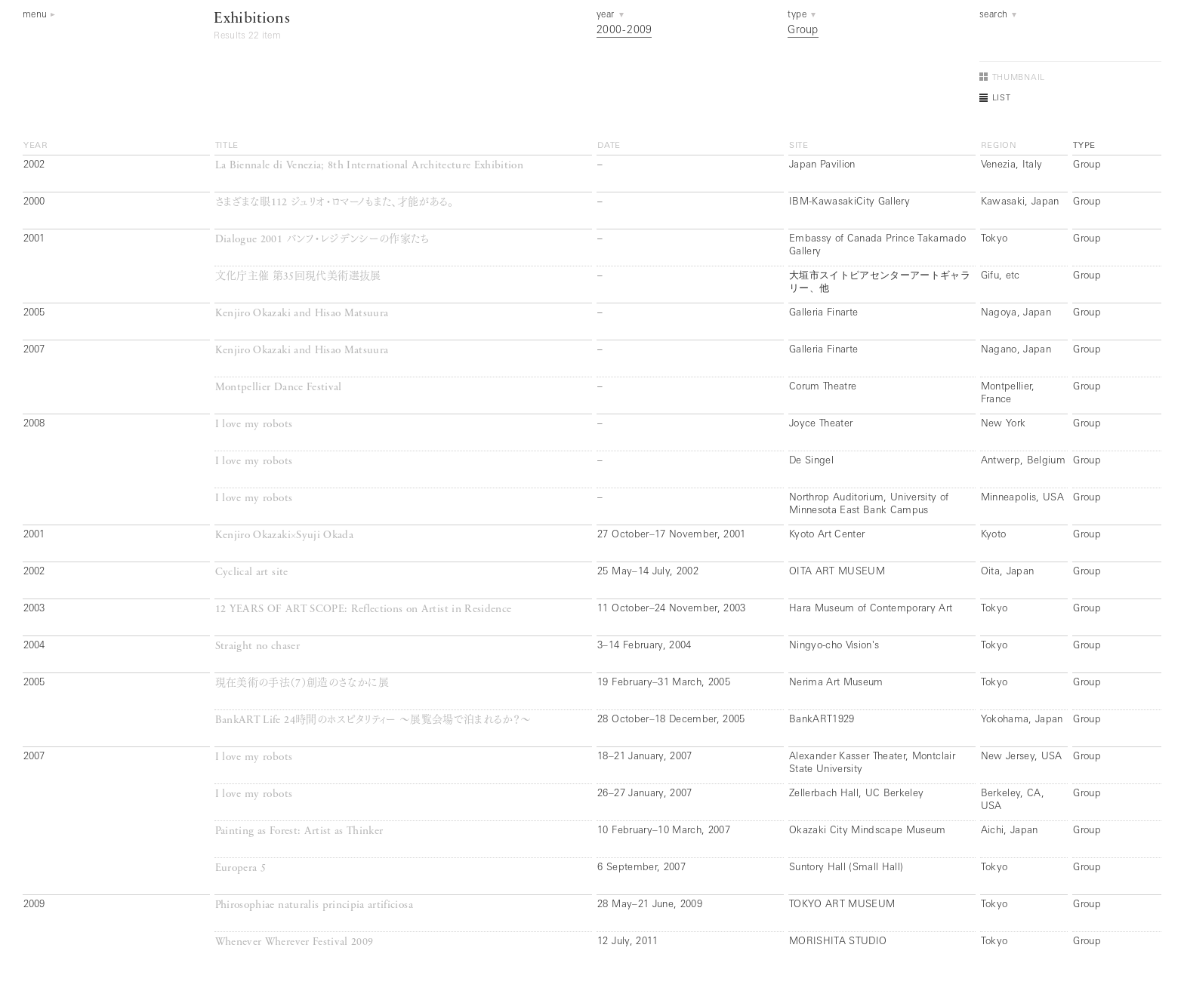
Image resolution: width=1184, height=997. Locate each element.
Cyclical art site (251, 572)
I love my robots (254, 424)
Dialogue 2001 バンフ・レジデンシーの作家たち (322, 239)
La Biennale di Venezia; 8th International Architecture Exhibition (369, 165)
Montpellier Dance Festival (278, 387)
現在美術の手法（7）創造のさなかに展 (302, 683)
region (999, 145)
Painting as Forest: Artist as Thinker (299, 831)
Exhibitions (252, 18)
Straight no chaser (257, 646)
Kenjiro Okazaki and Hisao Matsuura (302, 313)
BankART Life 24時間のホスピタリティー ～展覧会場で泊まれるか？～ (373, 720)
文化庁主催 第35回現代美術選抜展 (298, 276)
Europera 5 (240, 868)
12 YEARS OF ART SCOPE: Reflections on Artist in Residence (363, 609)
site (799, 145)
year (35, 145)
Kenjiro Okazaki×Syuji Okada (284, 535)
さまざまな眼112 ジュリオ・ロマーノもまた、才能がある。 (334, 202)
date (609, 145)
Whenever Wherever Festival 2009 (294, 942)
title (227, 145)
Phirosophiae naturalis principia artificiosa (314, 905)
